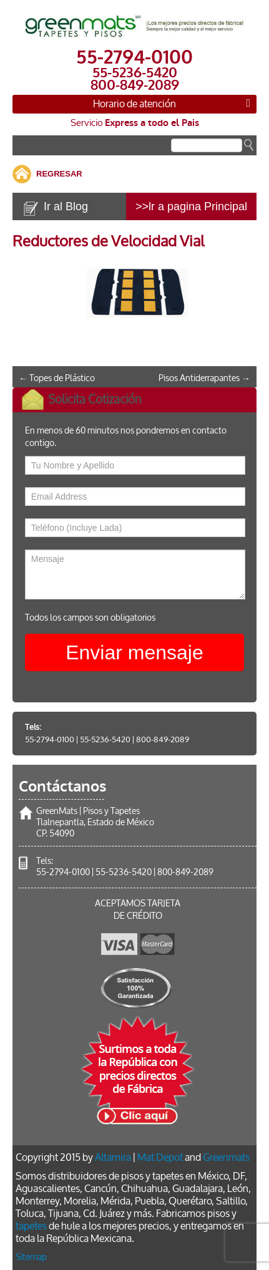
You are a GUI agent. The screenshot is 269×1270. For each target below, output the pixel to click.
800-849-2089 (162, 739)
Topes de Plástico (57, 378)
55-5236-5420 (105, 739)
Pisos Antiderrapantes (204, 378)
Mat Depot (160, 1157)
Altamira (113, 1157)
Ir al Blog (66, 206)
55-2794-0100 (49, 739)
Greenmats (226, 1157)
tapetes (31, 1226)
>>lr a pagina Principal (191, 206)
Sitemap (31, 1257)
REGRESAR (59, 173)
